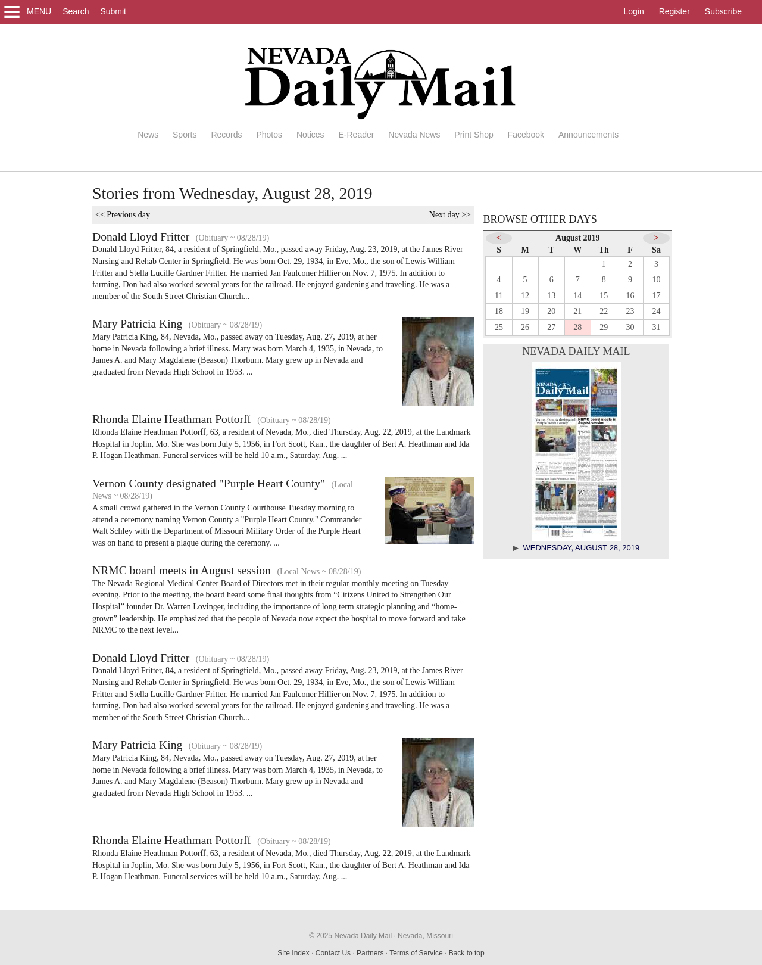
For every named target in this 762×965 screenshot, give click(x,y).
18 (499, 311)
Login (633, 11)
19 (525, 311)
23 (630, 311)
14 (577, 295)
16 (630, 295)
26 (525, 327)
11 (498, 295)
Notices (310, 134)
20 (551, 311)
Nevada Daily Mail (576, 351)
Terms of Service (415, 953)
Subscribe (723, 11)
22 (603, 311)
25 (499, 327)
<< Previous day (122, 214)
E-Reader (356, 134)
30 (630, 327)
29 (603, 327)
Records (226, 134)
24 (656, 311)
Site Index (293, 953)
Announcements (588, 134)
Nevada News (414, 134)
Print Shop (473, 134)
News (148, 134)
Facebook (526, 134)
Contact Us (333, 953)
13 (551, 295)
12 (525, 295)
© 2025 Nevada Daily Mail (350, 936)
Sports (184, 134)
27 (551, 327)
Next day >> (450, 214)
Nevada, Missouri (425, 936)
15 (603, 295)
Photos (269, 134)
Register (674, 11)
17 (656, 295)
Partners (370, 953)
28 (577, 327)
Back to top (467, 953)
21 (577, 311)
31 (656, 327)
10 (656, 279)
